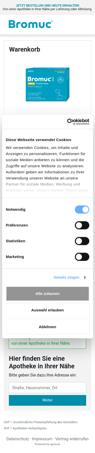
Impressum (42, 438)
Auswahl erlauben (47, 310)
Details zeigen (66, 277)
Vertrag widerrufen (72, 438)
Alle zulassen (47, 293)
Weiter (47, 400)
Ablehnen (47, 327)
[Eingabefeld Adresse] (47, 387)
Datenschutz (17, 438)
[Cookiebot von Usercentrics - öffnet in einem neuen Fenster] (67, 121)
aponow (55, 444)
